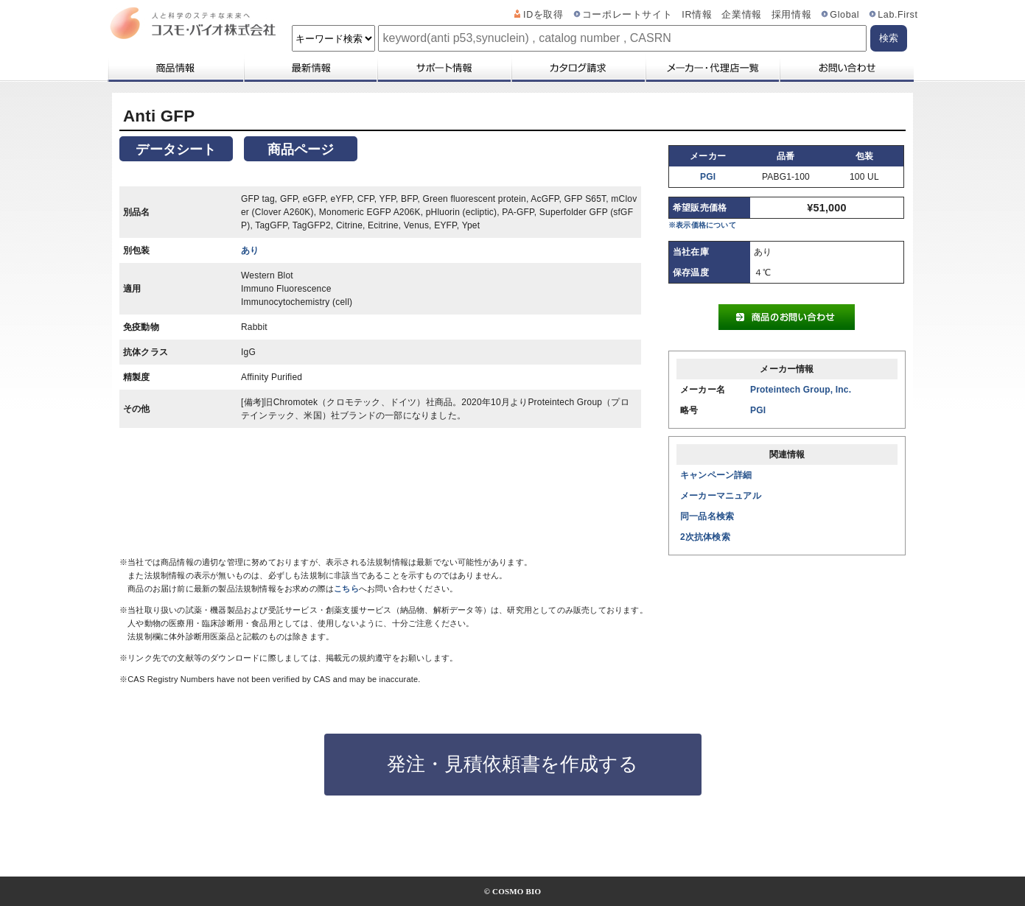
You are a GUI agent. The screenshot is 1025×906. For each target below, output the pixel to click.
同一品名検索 (707, 516)
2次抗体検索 (705, 537)
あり (250, 250)
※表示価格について (702, 225)
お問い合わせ (846, 68)
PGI (708, 177)
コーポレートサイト (627, 15)
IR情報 (697, 15)
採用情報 (792, 15)
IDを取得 (543, 15)
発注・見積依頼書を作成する (512, 764)
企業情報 (741, 15)
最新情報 (309, 68)
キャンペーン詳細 (716, 475)
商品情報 (175, 68)
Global (844, 15)
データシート (176, 149)
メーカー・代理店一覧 (712, 68)
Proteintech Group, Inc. (800, 389)
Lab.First (897, 15)
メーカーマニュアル (720, 496)
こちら (346, 588)
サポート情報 (444, 68)
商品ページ (301, 149)
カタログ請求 (578, 68)
